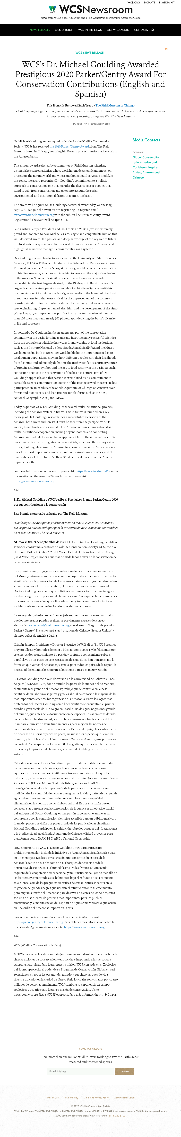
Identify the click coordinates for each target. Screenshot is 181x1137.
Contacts (141, 30)
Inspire (152, 167)
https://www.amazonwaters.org (34, 481)
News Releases (40, 30)
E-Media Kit (166, 2)
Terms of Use (52, 1097)
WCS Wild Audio (118, 30)
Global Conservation (147, 157)
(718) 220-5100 (117, 1115)
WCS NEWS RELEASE (89, 52)
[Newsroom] (90, 10)
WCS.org (134, 2)
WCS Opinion (64, 30)
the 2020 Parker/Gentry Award (69, 146)
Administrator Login (124, 1097)
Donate (149, 2)
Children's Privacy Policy (96, 1097)
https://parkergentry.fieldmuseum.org (38, 922)
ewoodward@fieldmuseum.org (34, 215)
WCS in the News (90, 30)
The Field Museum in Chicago (114, 105)
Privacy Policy (71, 1097)
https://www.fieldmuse (93, 471)
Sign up (125, 1071)
